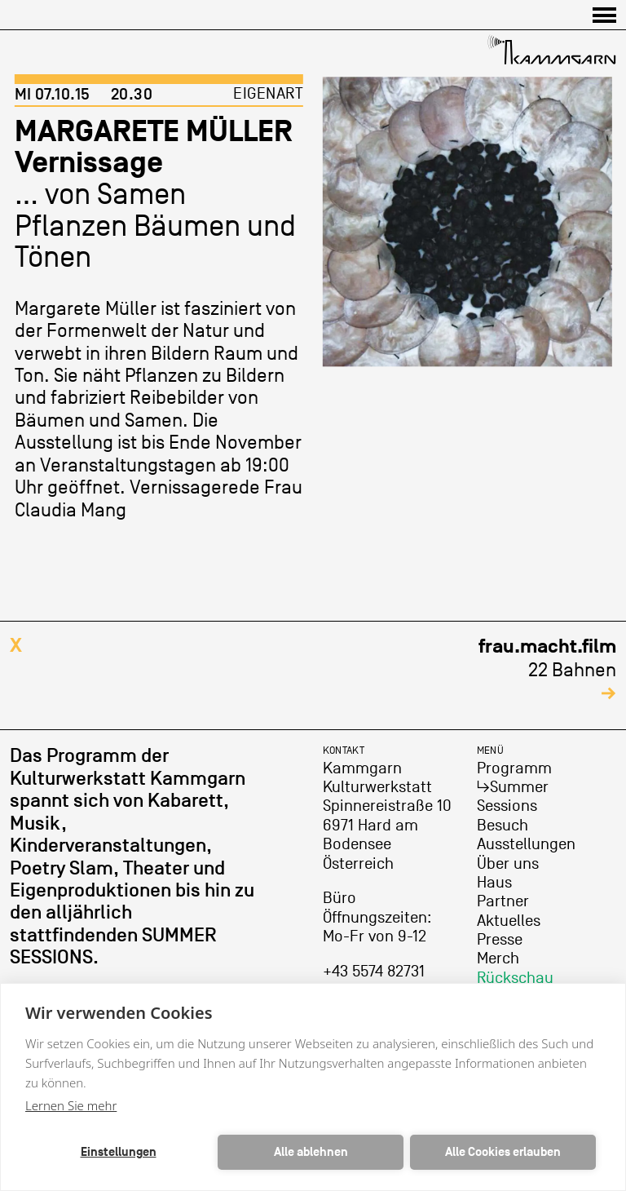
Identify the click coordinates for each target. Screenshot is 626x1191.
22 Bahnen (547, 669)
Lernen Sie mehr (71, 1105)
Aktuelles (508, 921)
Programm (514, 768)
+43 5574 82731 (374, 972)
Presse (499, 940)
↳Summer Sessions (513, 796)
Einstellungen (118, 1152)
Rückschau (515, 978)
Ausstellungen (526, 844)
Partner (503, 901)
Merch (498, 958)
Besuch (502, 826)
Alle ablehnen (311, 1152)
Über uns (508, 864)
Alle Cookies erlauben (503, 1152)
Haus (494, 883)
